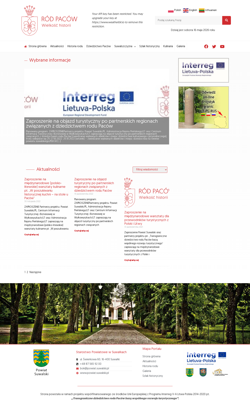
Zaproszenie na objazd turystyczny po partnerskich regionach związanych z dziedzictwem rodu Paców (92, 124)
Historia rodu (150, 366)
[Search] (226, 20)
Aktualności (149, 361)
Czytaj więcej (31, 235)
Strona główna (151, 356)
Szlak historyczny (153, 376)
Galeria (147, 371)
